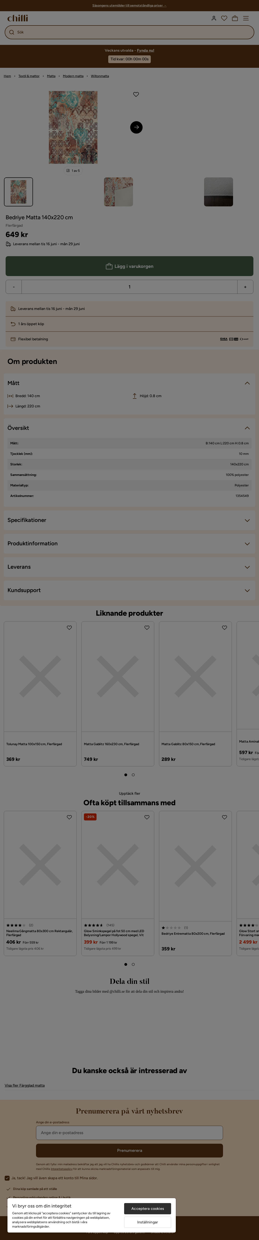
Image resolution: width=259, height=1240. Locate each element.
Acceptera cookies (147, 1208)
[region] (91, 1215)
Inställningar (147, 1222)
